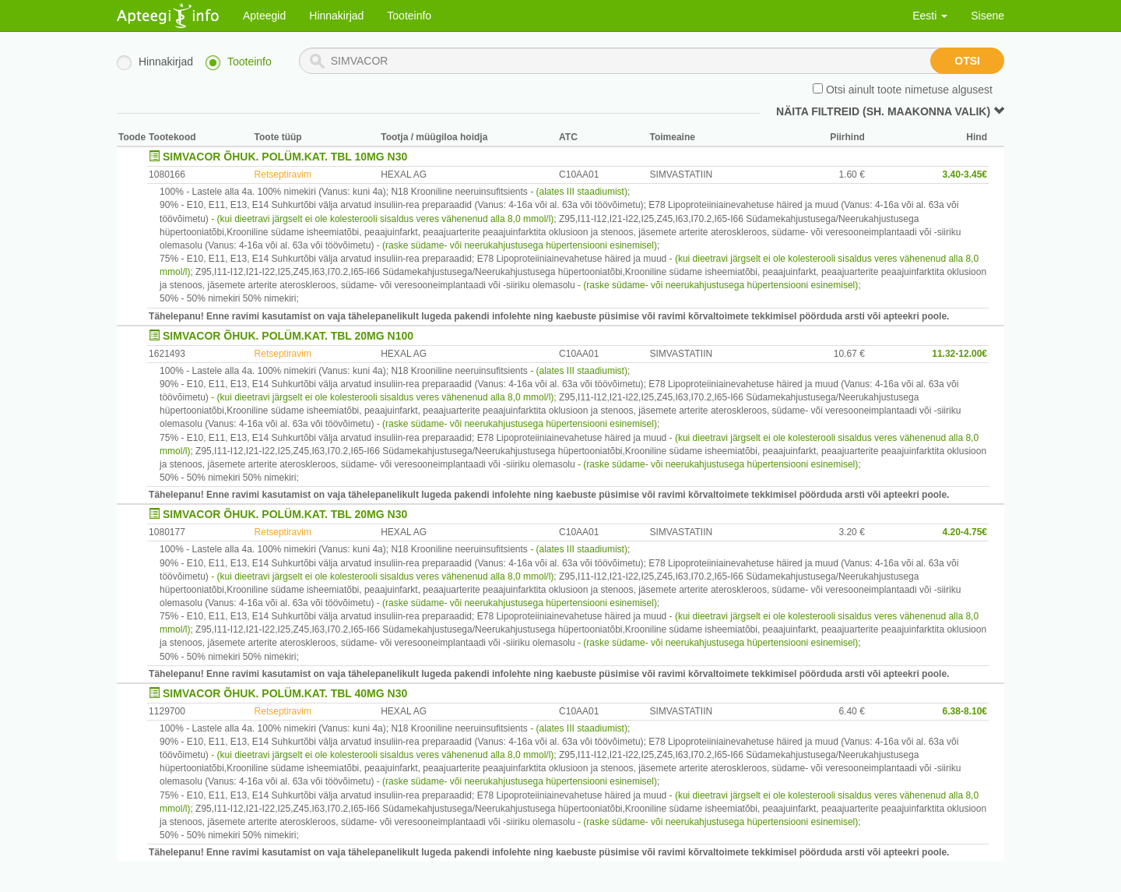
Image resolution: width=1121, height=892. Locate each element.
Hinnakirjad (336, 15)
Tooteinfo (409, 15)
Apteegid (264, 15)
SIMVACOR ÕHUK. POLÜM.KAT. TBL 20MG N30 (285, 514)
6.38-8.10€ (965, 711)
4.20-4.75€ (965, 532)
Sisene (987, 15)
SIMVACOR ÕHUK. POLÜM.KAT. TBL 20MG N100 (288, 336)
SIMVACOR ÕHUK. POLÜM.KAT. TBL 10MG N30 (285, 156)
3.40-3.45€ (965, 174)
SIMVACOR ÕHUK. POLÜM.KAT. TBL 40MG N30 (285, 693)
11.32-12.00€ (959, 353)
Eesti (929, 15)
